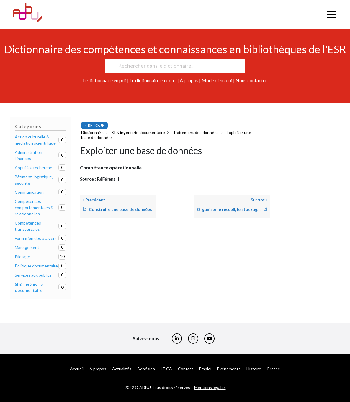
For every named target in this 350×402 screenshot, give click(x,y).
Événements (229, 368)
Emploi (205, 368)
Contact (185, 368)
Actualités (121, 368)
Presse (273, 368)
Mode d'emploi (217, 80)
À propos (189, 80)
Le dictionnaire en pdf (104, 80)
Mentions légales (210, 387)
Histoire (253, 368)
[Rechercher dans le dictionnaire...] (172, 66)
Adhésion (146, 368)
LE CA (166, 368)
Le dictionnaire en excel (153, 80)
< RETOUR (94, 125)
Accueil (77, 368)
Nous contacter (251, 80)
